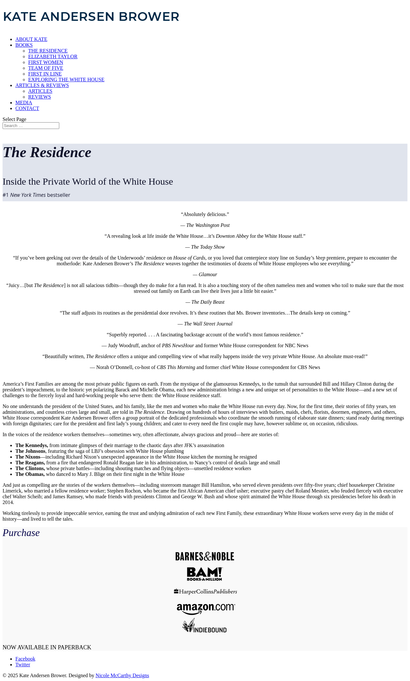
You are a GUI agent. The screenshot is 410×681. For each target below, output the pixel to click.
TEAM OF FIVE (45, 68)
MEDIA (23, 102)
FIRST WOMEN (45, 62)
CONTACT (27, 108)
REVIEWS (39, 97)
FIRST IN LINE (45, 73)
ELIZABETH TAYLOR (53, 56)
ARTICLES (40, 91)
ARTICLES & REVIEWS (42, 85)
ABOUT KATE (31, 39)
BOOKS (24, 45)
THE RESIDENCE (48, 50)
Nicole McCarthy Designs (122, 675)
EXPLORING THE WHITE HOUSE (66, 79)
